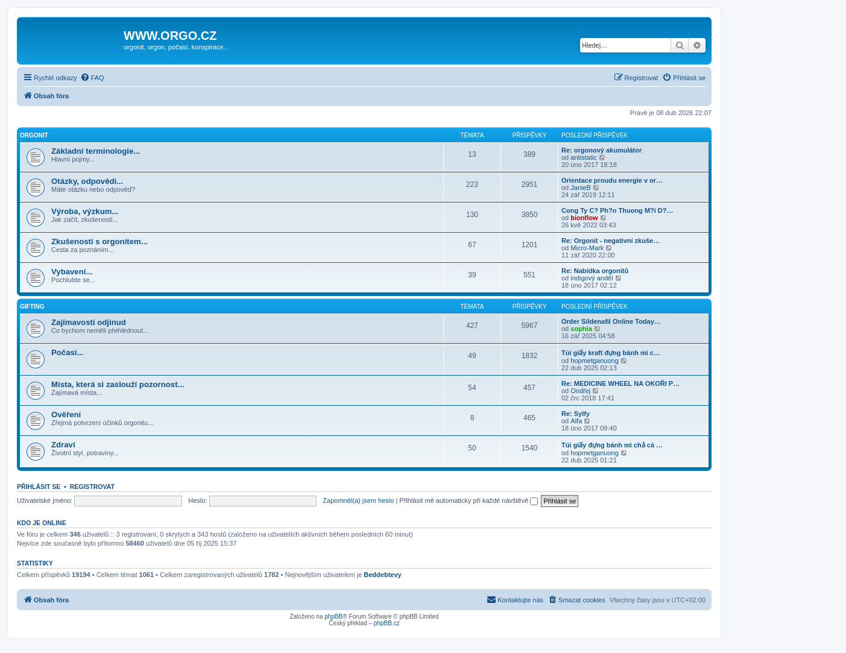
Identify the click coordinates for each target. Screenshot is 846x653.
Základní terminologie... (95, 151)
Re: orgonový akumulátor (601, 150)
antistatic (583, 157)
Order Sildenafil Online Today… (611, 321)
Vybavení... (71, 271)
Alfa (576, 420)
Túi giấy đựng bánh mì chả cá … (612, 445)
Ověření (66, 414)
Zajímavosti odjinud (88, 322)
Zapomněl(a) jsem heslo (358, 500)
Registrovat (92, 486)
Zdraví (63, 444)
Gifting (32, 306)
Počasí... (67, 352)
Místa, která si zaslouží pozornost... (118, 384)
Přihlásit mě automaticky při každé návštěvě (468, 500)
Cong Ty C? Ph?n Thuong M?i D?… (617, 210)
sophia (581, 328)
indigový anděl (591, 278)
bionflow (584, 217)
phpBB (333, 616)
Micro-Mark (587, 247)
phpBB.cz (387, 623)
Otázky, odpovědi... (87, 181)
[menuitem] (92, 78)
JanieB (580, 187)
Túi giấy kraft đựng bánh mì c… (610, 352)
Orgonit (34, 135)
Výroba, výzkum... (84, 211)
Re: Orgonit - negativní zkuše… (610, 240)
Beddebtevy (382, 574)
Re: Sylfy (575, 413)
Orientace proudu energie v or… (612, 180)
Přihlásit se (38, 486)
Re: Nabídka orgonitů (594, 270)
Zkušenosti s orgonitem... (99, 241)
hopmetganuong (594, 360)
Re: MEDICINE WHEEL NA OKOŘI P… (620, 383)
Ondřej (580, 390)
